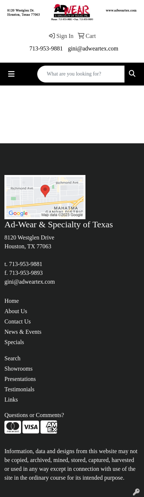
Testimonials (19, 389)
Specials (14, 342)
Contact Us (17, 321)
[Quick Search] (81, 74)
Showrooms (18, 368)
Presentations (20, 379)
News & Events (22, 332)
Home (11, 301)
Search (12, 358)
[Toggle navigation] (11, 74)
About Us (15, 311)
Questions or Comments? (34, 415)
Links (11, 399)
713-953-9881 (46, 48)
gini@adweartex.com (93, 48)
